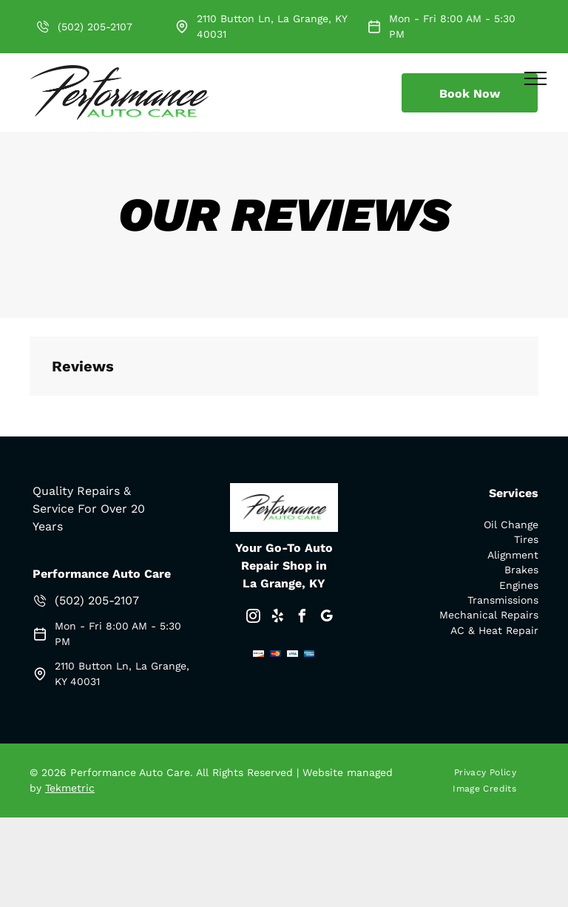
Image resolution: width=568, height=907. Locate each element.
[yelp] (277, 618)
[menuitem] (490, 771)
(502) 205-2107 (95, 27)
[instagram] (253, 618)
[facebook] (301, 618)
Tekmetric (70, 788)
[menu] (535, 78)
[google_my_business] (326, 618)
